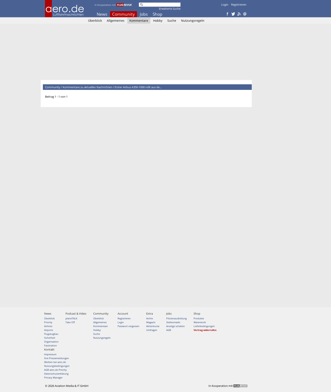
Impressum (50, 354)
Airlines (48, 326)
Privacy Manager (53, 377)
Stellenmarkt (173, 322)
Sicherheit (49, 337)
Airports (48, 330)
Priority (48, 322)
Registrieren (238, 4)
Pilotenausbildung (176, 318)
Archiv (149, 318)
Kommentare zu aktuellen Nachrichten (87, 87)
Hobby (157, 20)
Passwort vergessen (128, 326)
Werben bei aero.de (55, 362)
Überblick (95, 20)
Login (224, 4)
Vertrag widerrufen (205, 330)
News (102, 14)
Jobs (144, 14)
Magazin (150, 322)
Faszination (50, 345)
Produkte (199, 318)
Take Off (70, 322)
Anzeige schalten (175, 326)
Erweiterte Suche (169, 9)
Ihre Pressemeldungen (56, 358)
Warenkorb (200, 322)
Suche (171, 20)
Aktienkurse (152, 326)
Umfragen (151, 330)
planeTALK (71, 318)
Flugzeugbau (51, 333)
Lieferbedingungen (204, 326)
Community (123, 14)
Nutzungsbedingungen (57, 365)
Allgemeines (115, 20)
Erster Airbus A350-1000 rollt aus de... (138, 87)
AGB (168, 330)
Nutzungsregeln (192, 20)
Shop (157, 14)
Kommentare (138, 20)
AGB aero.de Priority (55, 369)
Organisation (51, 341)
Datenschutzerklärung (56, 373)
